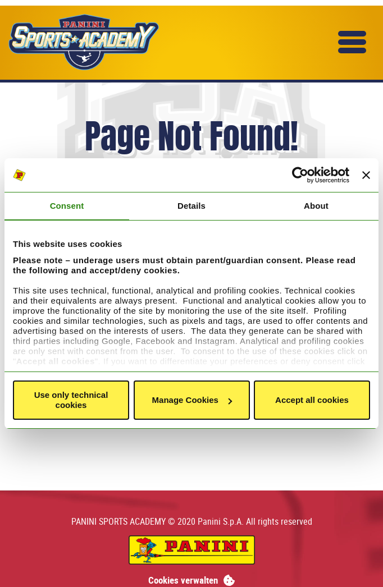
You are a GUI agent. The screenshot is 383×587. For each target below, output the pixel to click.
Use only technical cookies (71, 400)
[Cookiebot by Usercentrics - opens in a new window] (300, 175)
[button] (352, 42)
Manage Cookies (192, 400)
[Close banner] (366, 175)
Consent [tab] (67, 205)
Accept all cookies (312, 400)
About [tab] (316, 205)
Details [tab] (191, 205)
